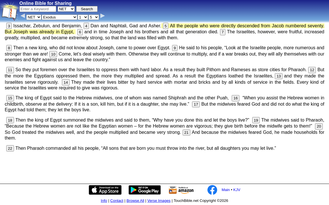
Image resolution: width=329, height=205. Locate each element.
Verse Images (159, 200)
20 (319, 126)
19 (256, 120)
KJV (236, 190)
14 (66, 82)
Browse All (135, 200)
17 (196, 104)
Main (226, 190)
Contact (116, 200)
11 (10, 70)
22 (10, 148)
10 (53, 54)
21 (186, 132)
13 (278, 76)
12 (312, 70)
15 (10, 98)
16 (235, 98)
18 (10, 120)
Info (104, 200)
